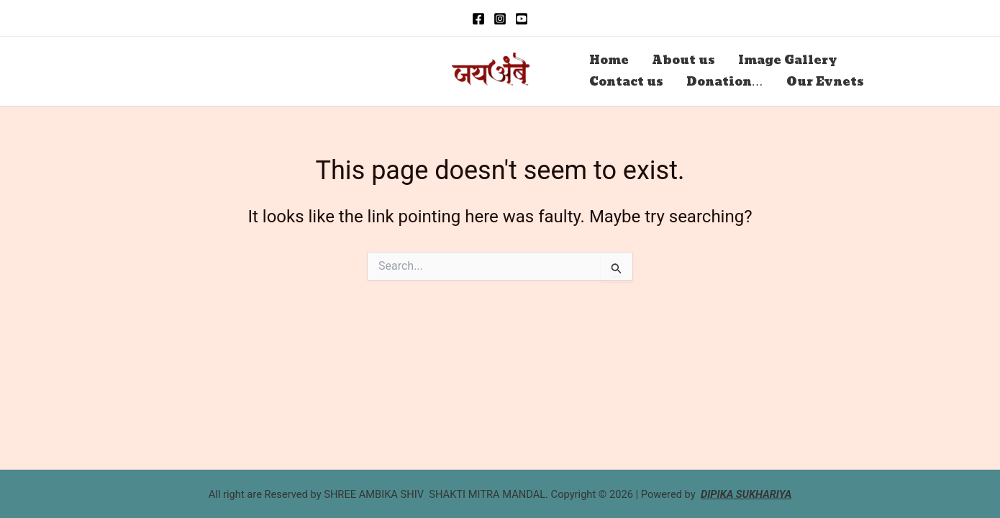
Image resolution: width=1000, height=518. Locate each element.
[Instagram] (500, 18)
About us (683, 60)
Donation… (724, 81)
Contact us (626, 81)
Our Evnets (825, 81)
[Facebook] (478, 18)
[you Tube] (521, 18)
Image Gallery (787, 60)
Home (609, 60)
